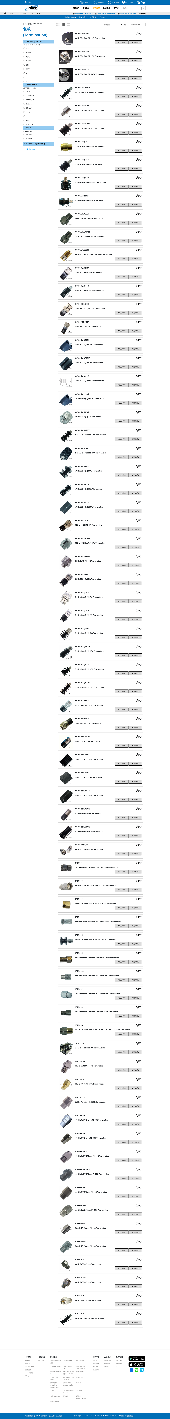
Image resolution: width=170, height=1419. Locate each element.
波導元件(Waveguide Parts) (81, 1397)
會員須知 (44, 1416)
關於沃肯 (28, 1360)
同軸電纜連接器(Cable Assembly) (81, 1367)
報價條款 (28, 1370)
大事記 (27, 1376)
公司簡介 (75, 8)
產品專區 (96, 8)
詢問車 (106, 1367)
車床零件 (78, 1383)
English (85, 1416)
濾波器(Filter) (79, 1377)
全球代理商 (119, 1363)
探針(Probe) (79, 1390)
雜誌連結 (96, 1367)
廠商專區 (99, 2)
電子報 (116, 8)
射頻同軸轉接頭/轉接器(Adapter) (56, 1362)
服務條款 (37, 1416)
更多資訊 (135, 42)
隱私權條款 (29, 1416)
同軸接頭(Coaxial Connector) (80, 1373)
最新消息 (86, 8)
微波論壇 (96, 1370)
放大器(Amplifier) (68, 1360)
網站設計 (122, 1416)
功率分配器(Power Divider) (68, 1392)
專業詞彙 (96, 1363)
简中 (79, 1416)
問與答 (95, 1360)
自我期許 (28, 1363)
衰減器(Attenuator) (55, 1366)
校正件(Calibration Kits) (55, 1373)
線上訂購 (52, 1416)
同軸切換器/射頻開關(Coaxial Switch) (68, 1373)
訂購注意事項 (70, 17)
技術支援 (106, 8)
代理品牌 (92, 17)
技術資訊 (82, 17)
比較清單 (113, 2)
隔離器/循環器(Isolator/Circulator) (68, 1384)
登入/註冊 (127, 2)
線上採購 (59, 1416)
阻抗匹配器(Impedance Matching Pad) (54, 1385)
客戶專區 (85, 2)
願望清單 (107, 1363)
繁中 (75, 1416)
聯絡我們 (142, 13)
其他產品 (53, 1390)
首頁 (24, 24)
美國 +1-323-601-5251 (128, 13)
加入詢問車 (122, 42)
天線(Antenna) (80, 1360)
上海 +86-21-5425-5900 (106, 13)
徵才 (117, 1367)
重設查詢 (31, 149)
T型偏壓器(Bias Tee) (67, 1367)
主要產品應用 (29, 1367)
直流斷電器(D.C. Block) (55, 1378)
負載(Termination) (55, 1396)
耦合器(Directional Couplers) (68, 1378)
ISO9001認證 (29, 1373)
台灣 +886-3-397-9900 (84, 13)
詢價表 (102, 17)
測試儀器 (65, 1396)
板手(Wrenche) (54, 1401)
